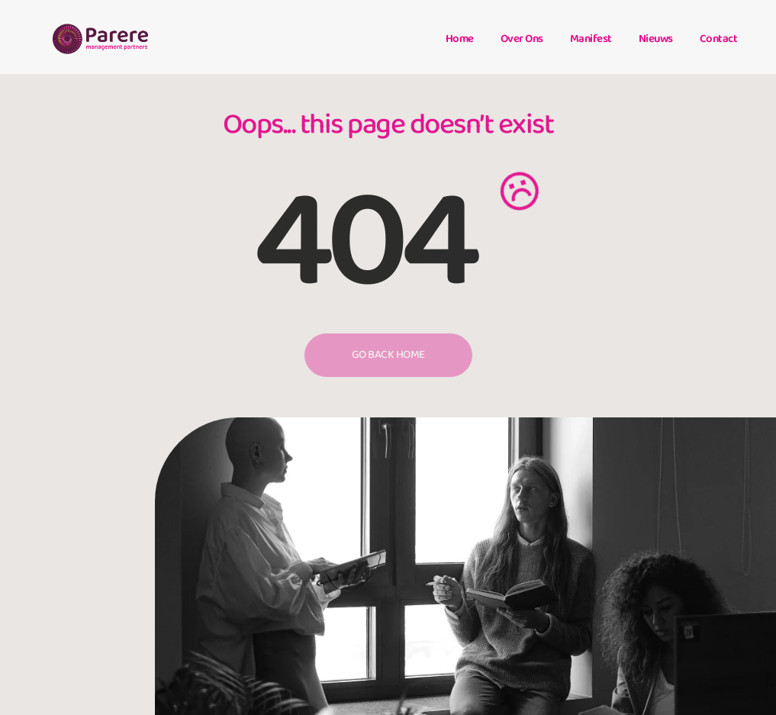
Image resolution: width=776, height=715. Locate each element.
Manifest (591, 39)
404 (362, 243)
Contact (719, 39)
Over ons (522, 39)
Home (460, 39)
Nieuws (656, 39)
